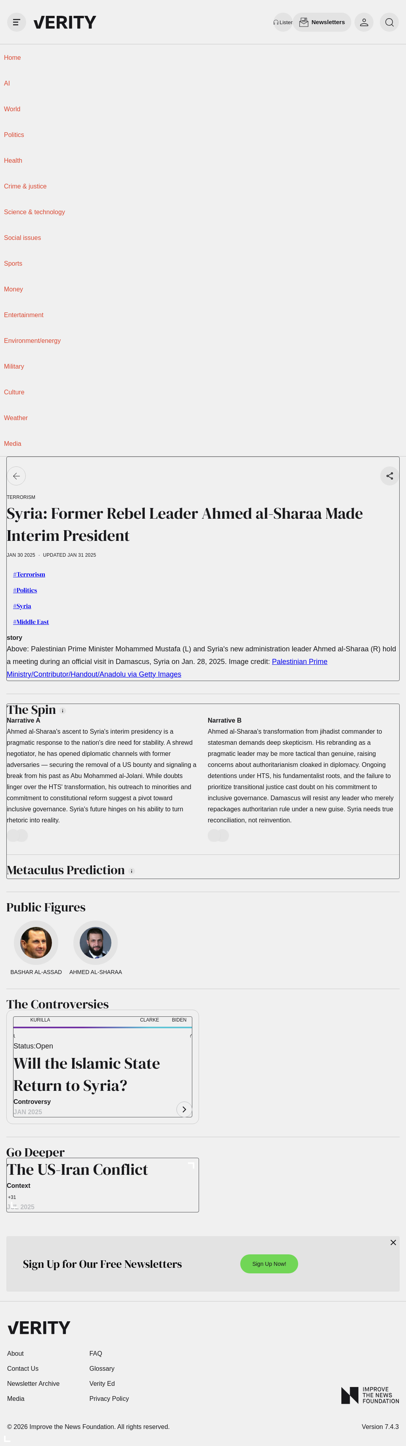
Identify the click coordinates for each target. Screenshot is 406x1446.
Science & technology (34, 212)
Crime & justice (25, 186)
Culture (14, 392)
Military (14, 366)
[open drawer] (16, 22)
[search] (389, 22)
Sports (13, 263)
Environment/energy (32, 340)
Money (13, 289)
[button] (26, 1037)
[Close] (393, 1242)
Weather (16, 418)
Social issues (22, 237)
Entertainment (24, 315)
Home (12, 57)
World (12, 109)
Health (13, 160)
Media (12, 443)
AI (7, 83)
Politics (14, 134)
